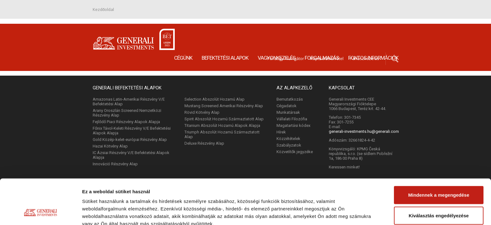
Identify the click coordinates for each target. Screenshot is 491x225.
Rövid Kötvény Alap (202, 112)
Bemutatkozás (290, 99)
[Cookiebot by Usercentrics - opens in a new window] (40, 213)
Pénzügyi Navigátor (285, 12)
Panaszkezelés (364, 12)
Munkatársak (288, 112)
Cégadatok (287, 105)
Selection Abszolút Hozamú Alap (214, 99)
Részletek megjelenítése (109, 212)
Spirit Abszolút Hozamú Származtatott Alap (224, 119)
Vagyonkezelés (276, 34)
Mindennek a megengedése (438, 154)
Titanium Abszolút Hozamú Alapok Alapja (222, 125)
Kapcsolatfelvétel (327, 12)
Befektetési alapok (225, 34)
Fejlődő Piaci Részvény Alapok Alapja (126, 121)
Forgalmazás (322, 34)
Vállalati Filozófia (292, 119)
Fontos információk (373, 34)
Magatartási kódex (293, 125)
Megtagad (439, 195)
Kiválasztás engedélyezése (439, 175)
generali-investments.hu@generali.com (364, 131)
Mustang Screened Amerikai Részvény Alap (223, 105)
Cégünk (183, 34)
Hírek (281, 132)
